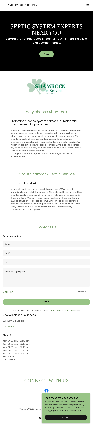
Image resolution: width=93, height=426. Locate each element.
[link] (23, 5)
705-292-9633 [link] (9, 326)
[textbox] (46, 244)
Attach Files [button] (10, 292)
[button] (87, 5)
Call (46, 54)
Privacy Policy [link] (55, 310)
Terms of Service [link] (70, 310)
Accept (65, 417)
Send (46, 302)
